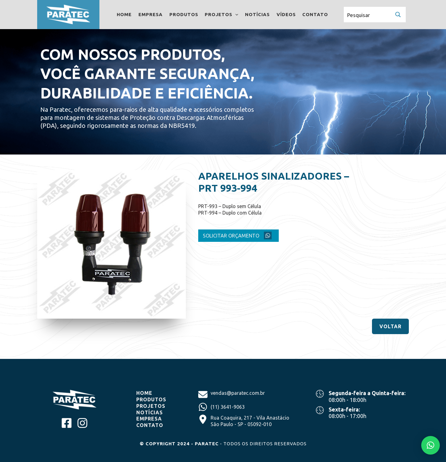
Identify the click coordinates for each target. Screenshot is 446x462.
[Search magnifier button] (398, 14)
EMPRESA (150, 418)
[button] (390, 326)
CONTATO (149, 425)
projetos (150, 406)
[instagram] (82, 423)
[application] (236, 14)
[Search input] (367, 15)
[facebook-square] (66, 423)
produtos (152, 399)
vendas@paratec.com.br (238, 393)
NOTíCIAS (150, 412)
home (145, 393)
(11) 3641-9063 (228, 407)
